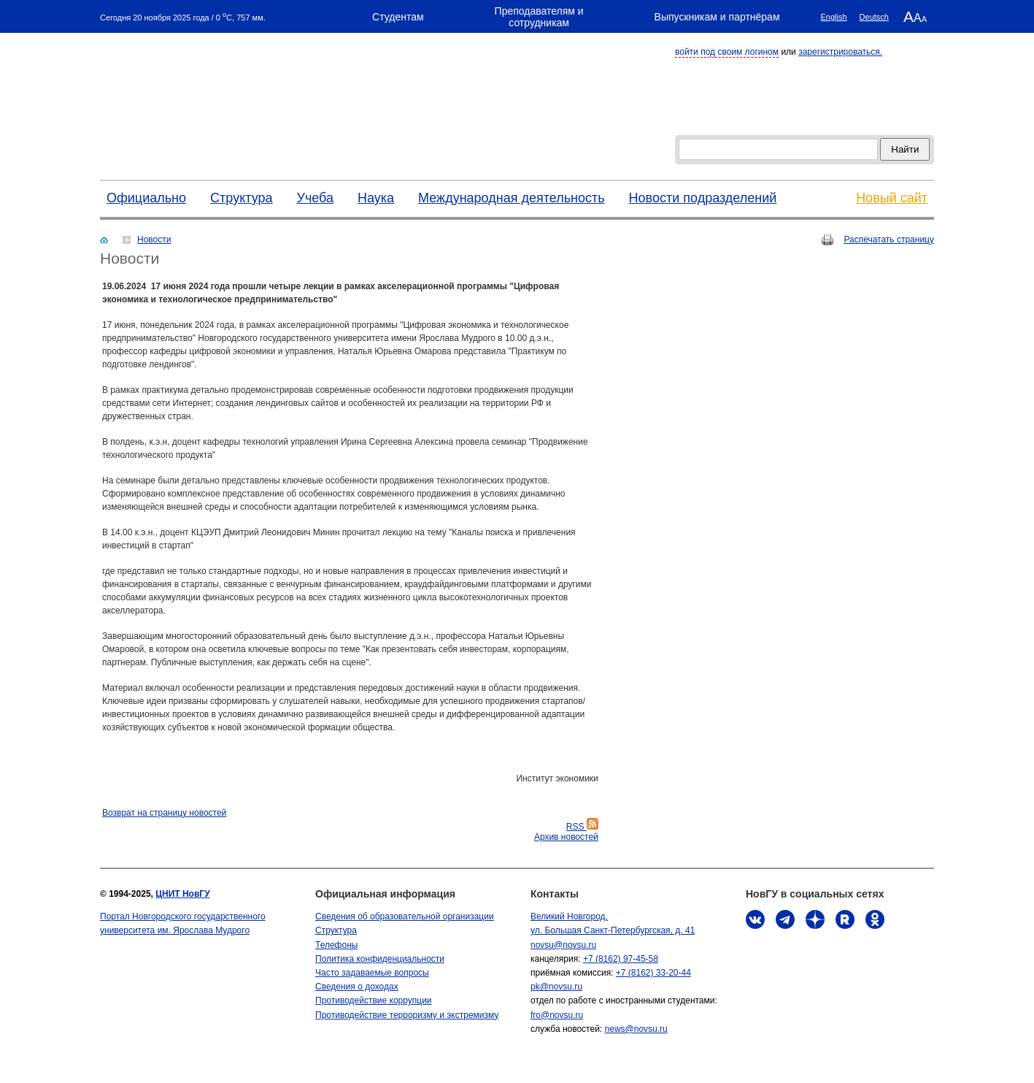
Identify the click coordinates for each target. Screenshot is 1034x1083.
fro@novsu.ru (556, 1015)
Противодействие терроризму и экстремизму (406, 1015)
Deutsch (874, 16)
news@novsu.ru (636, 1029)
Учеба (314, 198)
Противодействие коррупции (373, 1000)
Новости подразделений (703, 198)
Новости (154, 239)
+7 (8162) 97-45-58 (620, 959)
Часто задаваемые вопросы (372, 973)
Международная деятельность (511, 198)
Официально (146, 198)
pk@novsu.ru (556, 986)
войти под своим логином (727, 52)
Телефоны (336, 945)
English (834, 16)
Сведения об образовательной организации (404, 916)
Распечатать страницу (889, 239)
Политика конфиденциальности (379, 959)
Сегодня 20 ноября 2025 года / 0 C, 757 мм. (183, 16)
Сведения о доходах (356, 986)
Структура (241, 198)
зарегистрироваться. (840, 52)
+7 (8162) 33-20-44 (653, 973)
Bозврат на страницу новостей (164, 813)
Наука (376, 198)
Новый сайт (891, 198)
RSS (582, 827)
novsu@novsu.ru (563, 945)
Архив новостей (566, 837)
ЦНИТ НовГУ (182, 894)
